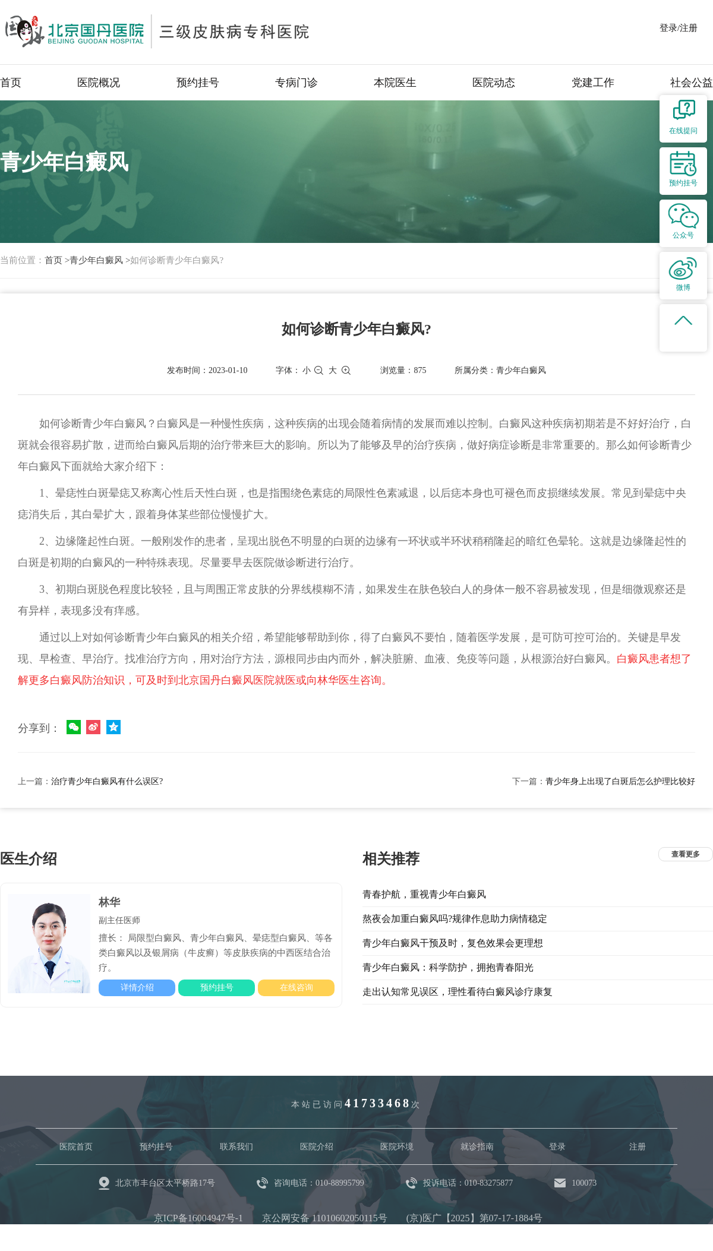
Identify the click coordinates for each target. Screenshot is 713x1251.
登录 (557, 1146)
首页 (10, 83)
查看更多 (685, 854)
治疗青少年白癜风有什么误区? (107, 781)
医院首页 (76, 1146)
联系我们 (236, 1146)
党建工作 (593, 83)
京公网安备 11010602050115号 (324, 1218)
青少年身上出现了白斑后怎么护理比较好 (620, 781)
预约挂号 (197, 83)
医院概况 (98, 83)
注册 (637, 1146)
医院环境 (397, 1146)
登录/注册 (679, 28)
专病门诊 (296, 83)
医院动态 (493, 83)
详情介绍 (137, 987)
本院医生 (395, 83)
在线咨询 (296, 987)
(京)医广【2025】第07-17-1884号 (474, 1218)
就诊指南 (477, 1146)
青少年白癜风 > (100, 260)
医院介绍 (316, 1146)
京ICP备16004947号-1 (198, 1218)
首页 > (57, 260)
